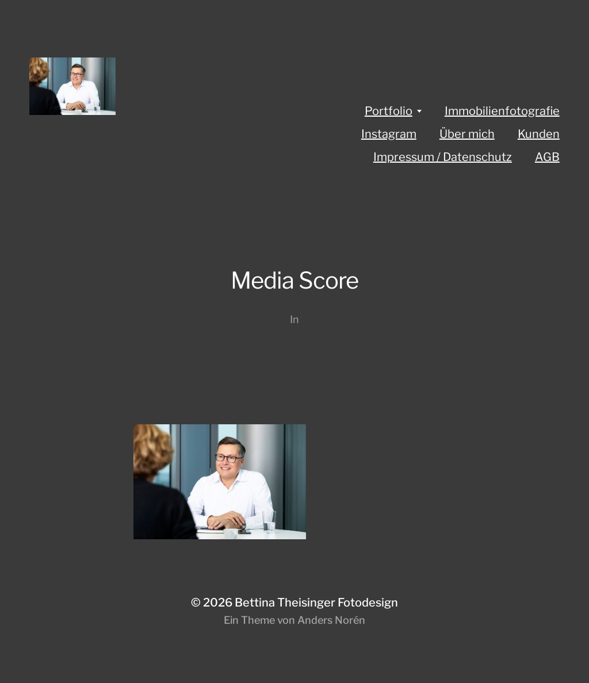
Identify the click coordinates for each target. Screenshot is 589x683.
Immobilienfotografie (502, 111)
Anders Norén (331, 620)
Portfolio (388, 111)
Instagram (388, 134)
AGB (547, 157)
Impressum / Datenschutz (442, 157)
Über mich (467, 134)
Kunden (539, 134)
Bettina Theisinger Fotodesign (316, 602)
